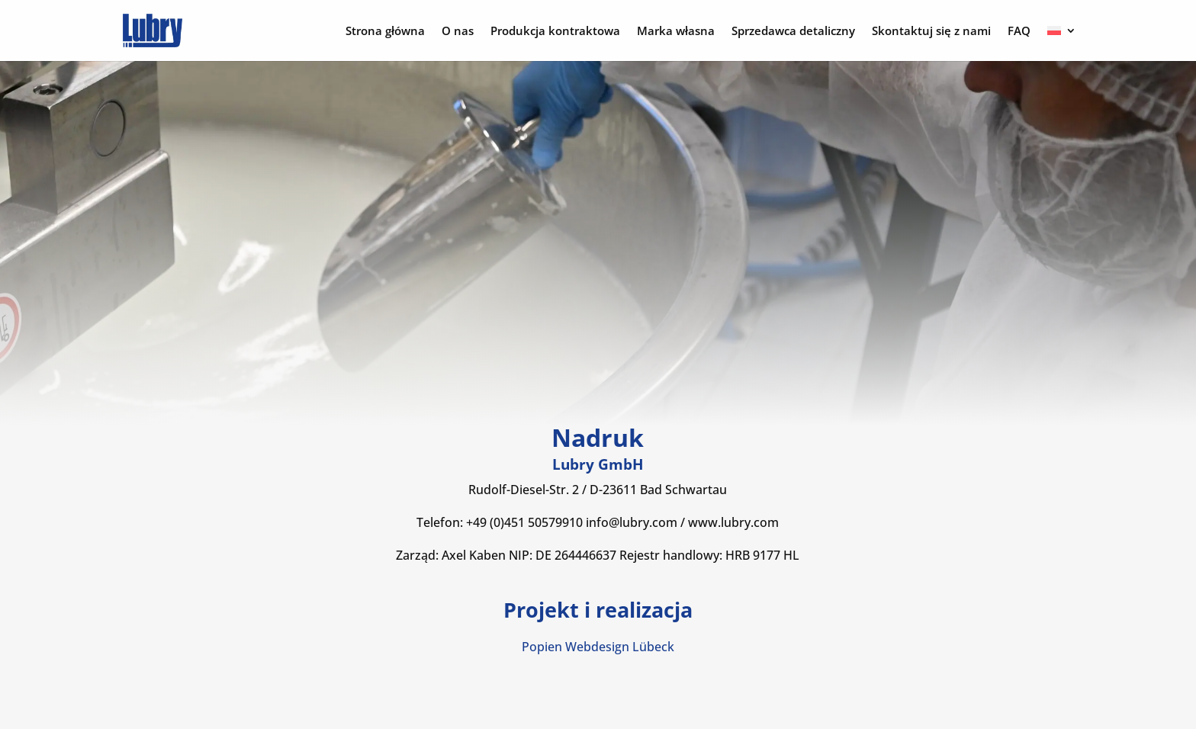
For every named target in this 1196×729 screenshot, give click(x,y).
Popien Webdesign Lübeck (598, 646)
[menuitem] (1061, 43)
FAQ (1019, 31)
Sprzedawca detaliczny (793, 31)
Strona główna (385, 31)
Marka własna (676, 31)
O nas (458, 31)
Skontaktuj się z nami (931, 31)
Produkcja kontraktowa (555, 31)
